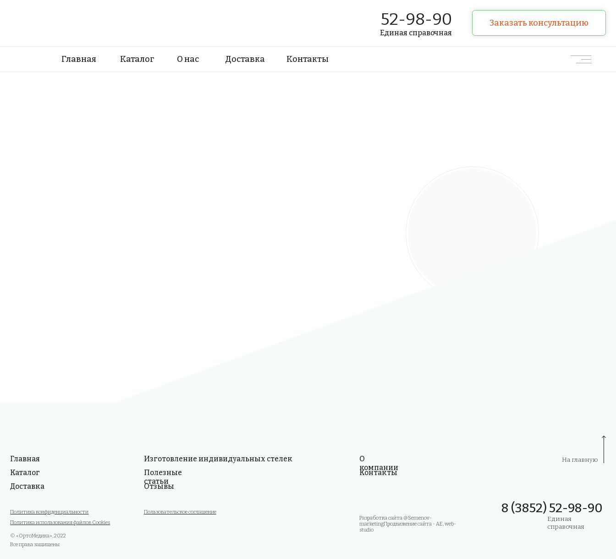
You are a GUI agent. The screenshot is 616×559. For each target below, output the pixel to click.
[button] (538, 23)
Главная (78, 59)
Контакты (307, 59)
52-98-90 (416, 19)
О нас (188, 59)
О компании (378, 463)
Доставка (245, 59)
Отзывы (159, 486)
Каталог (137, 59)
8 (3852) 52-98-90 (552, 508)
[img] (48, 23)
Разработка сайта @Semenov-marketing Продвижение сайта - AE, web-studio (407, 524)
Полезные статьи (163, 477)
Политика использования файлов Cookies (60, 523)
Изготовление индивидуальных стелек (218, 458)
